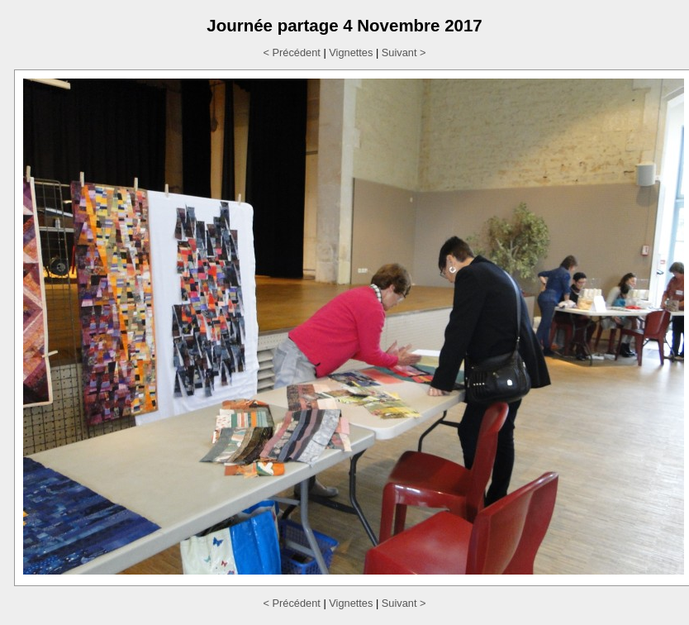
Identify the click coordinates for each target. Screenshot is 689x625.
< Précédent (291, 52)
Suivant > (404, 52)
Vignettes (351, 52)
